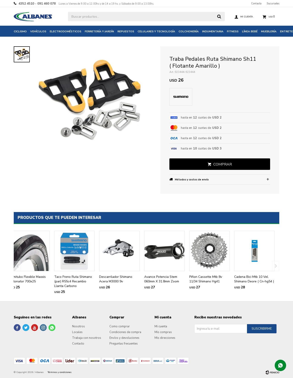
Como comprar (119, 326)
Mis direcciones (165, 338)
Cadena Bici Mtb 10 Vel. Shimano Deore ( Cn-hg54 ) (254, 279)
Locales (77, 332)
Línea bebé (250, 31)
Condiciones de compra (125, 332)
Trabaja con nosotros (86, 338)
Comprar (222, 164)
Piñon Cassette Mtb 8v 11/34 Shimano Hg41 (205, 279)
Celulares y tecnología (156, 31)
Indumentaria (212, 31)
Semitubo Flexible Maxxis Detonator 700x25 (27, 279)
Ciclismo (20, 31)
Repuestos (125, 31)
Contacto (256, 3)
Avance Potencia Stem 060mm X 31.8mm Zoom (161, 279)
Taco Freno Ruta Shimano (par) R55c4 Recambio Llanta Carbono (73, 281)
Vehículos (38, 31)
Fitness (233, 31)
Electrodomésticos (65, 31)
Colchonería (189, 31)
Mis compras (163, 332)
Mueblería (269, 31)
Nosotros (78, 326)
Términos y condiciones (59, 372)
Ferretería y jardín (99, 31)
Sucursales (273, 3)
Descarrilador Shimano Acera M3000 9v (115, 279)
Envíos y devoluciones (124, 338)
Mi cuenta (161, 326)
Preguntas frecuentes (123, 344)
